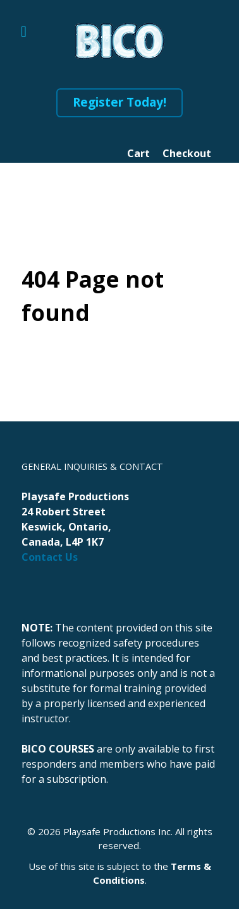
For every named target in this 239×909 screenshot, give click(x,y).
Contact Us (49, 557)
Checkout (186, 153)
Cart (138, 153)
